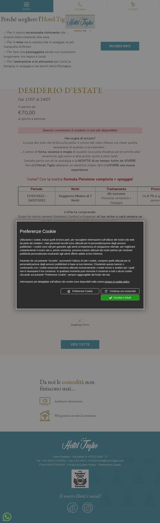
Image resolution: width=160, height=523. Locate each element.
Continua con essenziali (120, 291)
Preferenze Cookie (80, 291)
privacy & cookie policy (117, 281)
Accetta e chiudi (120, 297)
